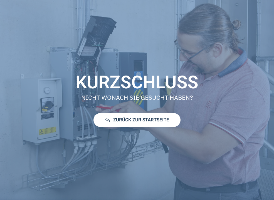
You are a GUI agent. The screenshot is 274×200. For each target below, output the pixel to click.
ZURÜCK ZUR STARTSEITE (137, 119)
